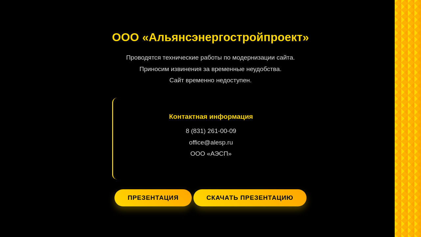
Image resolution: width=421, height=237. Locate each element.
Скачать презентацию (250, 197)
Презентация (153, 197)
